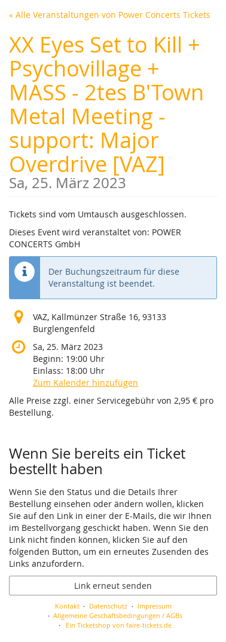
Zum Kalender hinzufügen (85, 382)
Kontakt (67, 605)
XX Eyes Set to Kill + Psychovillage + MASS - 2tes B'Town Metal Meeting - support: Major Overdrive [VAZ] (113, 110)
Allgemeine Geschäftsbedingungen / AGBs (117, 615)
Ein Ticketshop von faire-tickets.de (119, 625)
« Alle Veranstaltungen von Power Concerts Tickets (109, 14)
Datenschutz (108, 605)
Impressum (155, 605)
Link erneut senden (113, 585)
